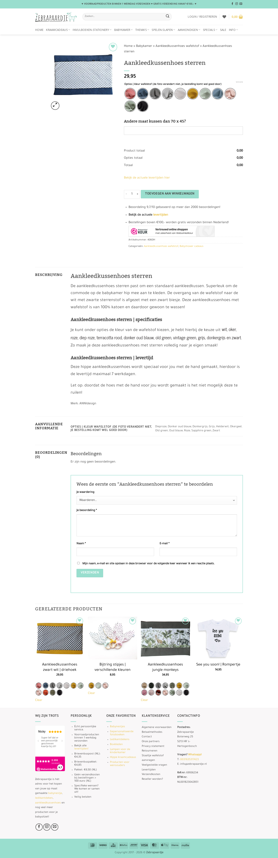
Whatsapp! (195, 754)
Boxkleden (116, 744)
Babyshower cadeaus (191, 246)
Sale (223, 30)
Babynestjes (117, 726)
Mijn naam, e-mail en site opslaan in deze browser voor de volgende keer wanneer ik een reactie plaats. (148, 563)
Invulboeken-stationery (92, 30)
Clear (38, 700)
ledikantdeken (44, 798)
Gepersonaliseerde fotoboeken (121, 733)
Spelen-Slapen (163, 30)
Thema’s (142, 30)
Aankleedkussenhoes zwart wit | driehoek (59, 667)
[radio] (130, 93)
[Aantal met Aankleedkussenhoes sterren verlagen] (126, 194)
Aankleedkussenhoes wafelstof (177, 46)
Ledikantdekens (119, 739)
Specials (210, 30)
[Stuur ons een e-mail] (241, 3)
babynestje (55, 793)
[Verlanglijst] (224, 17)
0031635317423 (189, 759)
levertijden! (81, 749)
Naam (81, 543)
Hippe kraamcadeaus (123, 757)
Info (233, 30)
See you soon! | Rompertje (218, 665)
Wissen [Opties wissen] (239, 82)
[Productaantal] (131, 194)
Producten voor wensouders (119, 764)
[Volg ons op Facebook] (232, 3)
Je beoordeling (86, 510)
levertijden (160, 215)
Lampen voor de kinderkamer (120, 751)
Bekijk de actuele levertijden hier (147, 178)
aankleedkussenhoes (48, 803)
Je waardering (85, 492)
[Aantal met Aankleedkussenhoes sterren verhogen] (137, 194)
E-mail (165, 543)
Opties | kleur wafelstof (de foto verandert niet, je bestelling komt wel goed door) (173, 84)
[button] (202, 16)
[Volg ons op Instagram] (236, 3)
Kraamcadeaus (58, 30)
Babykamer (123, 30)
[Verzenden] (167, 16)
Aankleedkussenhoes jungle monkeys (165, 667)
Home (39, 30)
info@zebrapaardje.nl (193, 764)
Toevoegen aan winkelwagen (170, 194)
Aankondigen (189, 30)
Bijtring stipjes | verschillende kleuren (113, 667)
